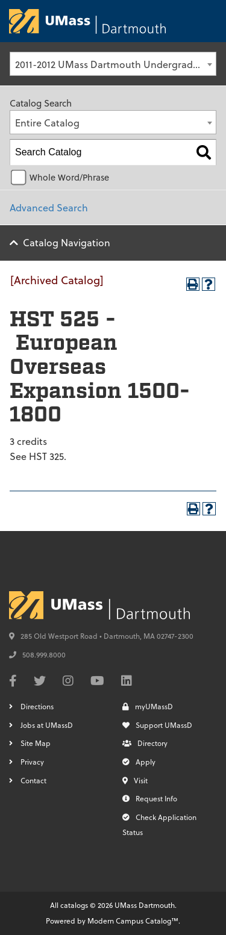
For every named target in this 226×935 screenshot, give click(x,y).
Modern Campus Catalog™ (132, 920)
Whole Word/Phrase (69, 177)
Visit (135, 780)
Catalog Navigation (66, 242)
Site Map (35, 743)
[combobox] (113, 64)
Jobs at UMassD (46, 724)
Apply (138, 761)
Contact (33, 780)
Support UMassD (157, 724)
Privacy (32, 761)
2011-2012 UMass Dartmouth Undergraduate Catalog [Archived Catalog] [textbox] (115, 64)
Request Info (149, 798)
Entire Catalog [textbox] (47, 122)
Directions (37, 706)
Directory (145, 743)
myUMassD (147, 706)
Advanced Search (49, 207)
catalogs (74, 904)
